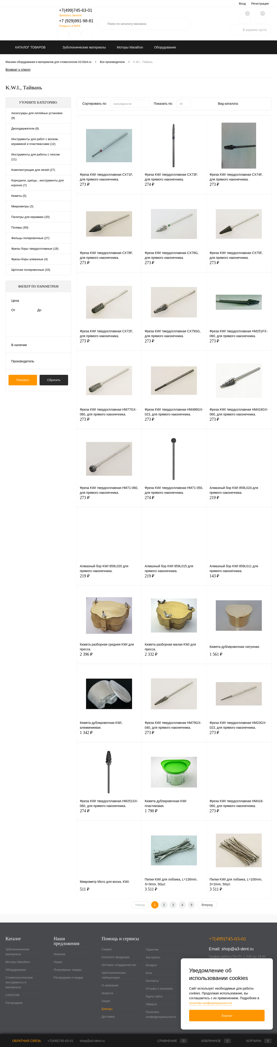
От (13, 310)
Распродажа (14, 1003)
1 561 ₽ (239, 657)
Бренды (107, 1008)
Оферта (151, 1004)
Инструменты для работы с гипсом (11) (35, 157)
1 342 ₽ (109, 735)
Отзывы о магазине (159, 988)
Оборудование (16, 969)
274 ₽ (174, 187)
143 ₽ (239, 579)
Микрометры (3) (22, 206)
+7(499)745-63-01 (60, 1041)
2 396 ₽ (109, 657)
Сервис (107, 949)
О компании (110, 985)
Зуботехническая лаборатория (113, 975)
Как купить (153, 957)
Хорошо (226, 1015)
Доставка (108, 1016)
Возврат (151, 965)
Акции (58, 962)
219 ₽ (239, 500)
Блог (149, 973)
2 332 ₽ (174, 657)
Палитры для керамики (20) (30, 217)
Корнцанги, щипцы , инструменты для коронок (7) (37, 183)
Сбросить (54, 380)
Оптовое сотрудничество (119, 965)
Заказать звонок (70, 15)
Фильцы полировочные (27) (30, 238)
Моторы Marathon (18, 962)
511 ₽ (109, 892)
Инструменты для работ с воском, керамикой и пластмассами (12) (34, 141)
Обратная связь (23, 1041)
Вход (242, 3)
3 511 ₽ (174, 892)
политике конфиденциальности (210, 1003)
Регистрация (260, 3)
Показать (23, 380)
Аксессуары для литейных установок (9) (37, 115)
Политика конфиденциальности (161, 1014)
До (39, 310)
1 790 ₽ (174, 813)
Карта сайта (154, 996)
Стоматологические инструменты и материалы (19, 982)
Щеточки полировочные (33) (30, 269)
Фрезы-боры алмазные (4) (29, 259)
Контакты (152, 980)
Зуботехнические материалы (17, 952)
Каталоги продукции (116, 957)
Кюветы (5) (18, 196)
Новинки (59, 954)
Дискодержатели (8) (25, 128)
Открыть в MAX (69, 26)
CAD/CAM (12, 995)
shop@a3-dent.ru (238, 949)
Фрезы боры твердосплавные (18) (34, 248)
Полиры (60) (19, 227)
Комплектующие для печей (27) (33, 170)
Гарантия (152, 949)
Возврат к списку (18, 69)
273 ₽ (109, 187)
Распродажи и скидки (68, 977)
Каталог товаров (30, 47)
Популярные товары (68, 969)
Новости (107, 993)
